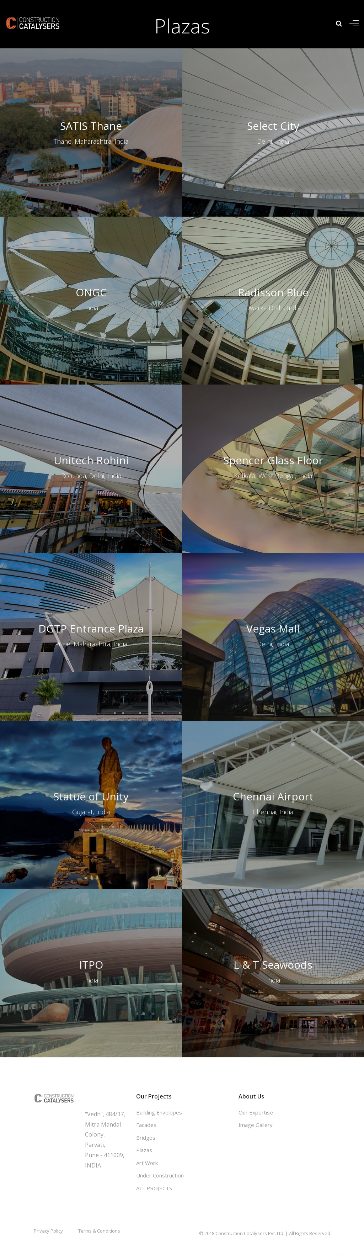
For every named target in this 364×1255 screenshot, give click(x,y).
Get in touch (102, 1096)
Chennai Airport (273, 747)
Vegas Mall (273, 578)
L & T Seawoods (273, 914)
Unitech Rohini (91, 410)
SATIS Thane (91, 125)
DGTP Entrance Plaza (91, 578)
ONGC (91, 242)
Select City (273, 125)
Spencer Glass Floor (273, 410)
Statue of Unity (91, 747)
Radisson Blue (273, 242)
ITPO (91, 914)
